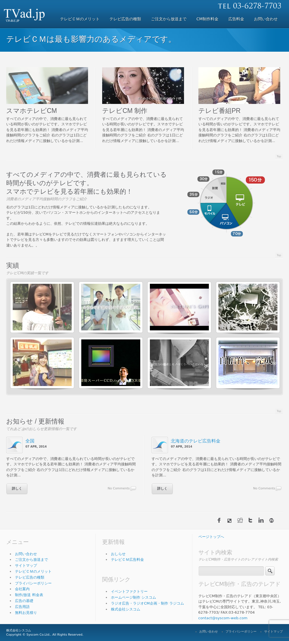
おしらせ (118, 554)
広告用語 (22, 607)
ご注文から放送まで (31, 559)
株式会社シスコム (125, 609)
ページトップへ (211, 537)
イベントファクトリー (129, 591)
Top (279, 156)
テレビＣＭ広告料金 (127, 559)
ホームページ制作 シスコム (133, 597)
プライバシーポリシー (33, 583)
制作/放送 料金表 (29, 595)
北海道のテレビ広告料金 (195, 441)
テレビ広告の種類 (29, 577)
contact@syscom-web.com (223, 618)
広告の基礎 (24, 601)
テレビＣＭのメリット (33, 571)
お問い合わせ (26, 554)
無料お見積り (26, 613)
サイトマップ (26, 565)
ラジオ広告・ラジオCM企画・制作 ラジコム (147, 603)
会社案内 (22, 589)
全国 (29, 441)
